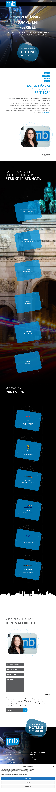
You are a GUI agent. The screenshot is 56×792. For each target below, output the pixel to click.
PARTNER (47, 78)
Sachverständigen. (46, 112)
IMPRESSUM (35, 789)
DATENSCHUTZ (29, 789)
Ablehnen (28, 782)
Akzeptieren (28, 778)
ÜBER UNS (47, 73)
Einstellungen (28, 786)
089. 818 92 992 (36, 761)
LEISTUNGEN (46, 75)
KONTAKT (47, 81)
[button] (54, 766)
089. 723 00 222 (28, 55)
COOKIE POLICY (21, 789)
